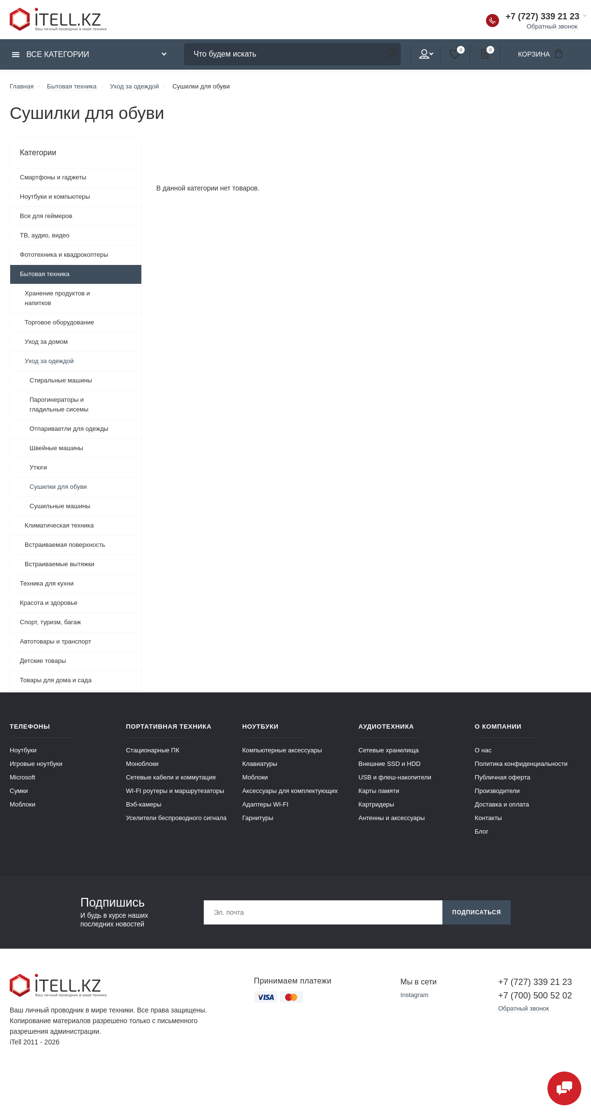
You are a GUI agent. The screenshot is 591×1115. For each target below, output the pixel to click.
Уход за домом (46, 341)
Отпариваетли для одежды (69, 428)
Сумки (19, 790)
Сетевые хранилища (389, 750)
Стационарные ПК (152, 750)
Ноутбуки (23, 750)
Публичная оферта (502, 777)
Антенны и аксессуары (392, 818)
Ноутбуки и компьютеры (55, 196)
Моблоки (22, 804)
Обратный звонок (552, 26)
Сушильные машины (60, 506)
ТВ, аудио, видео (45, 235)
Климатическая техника (59, 525)
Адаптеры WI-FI (265, 804)
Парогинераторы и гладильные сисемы (59, 404)
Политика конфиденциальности (521, 763)
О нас (483, 750)
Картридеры (376, 804)
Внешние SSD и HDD (390, 763)
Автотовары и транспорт (55, 641)
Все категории (50, 54)
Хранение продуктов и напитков (57, 298)
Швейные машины (56, 448)
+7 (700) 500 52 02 (535, 995)
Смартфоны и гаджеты (53, 177)
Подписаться (476, 912)
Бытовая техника (44, 274)
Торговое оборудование (59, 322)
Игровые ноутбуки (36, 763)
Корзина (543, 53)
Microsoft (22, 777)
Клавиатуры (259, 763)
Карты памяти (379, 790)
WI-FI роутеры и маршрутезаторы (175, 790)
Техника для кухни (47, 583)
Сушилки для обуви (58, 486)
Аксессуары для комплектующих (289, 790)
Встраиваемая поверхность (65, 544)
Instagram (414, 994)
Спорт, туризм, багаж (50, 622)
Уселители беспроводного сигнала (176, 818)
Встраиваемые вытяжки (59, 564)
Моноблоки (142, 763)
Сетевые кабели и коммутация (170, 777)
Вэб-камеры (143, 804)
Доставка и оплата (502, 804)
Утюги (38, 467)
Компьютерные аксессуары (282, 750)
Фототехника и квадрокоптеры (64, 254)
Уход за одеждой (49, 361)
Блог (481, 831)
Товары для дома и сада (55, 680)
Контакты (488, 818)
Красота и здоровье (48, 602)
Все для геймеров (46, 216)
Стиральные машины (61, 380)
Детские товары (43, 660)
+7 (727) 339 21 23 (542, 16)
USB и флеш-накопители (395, 777)
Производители (497, 790)
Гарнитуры (257, 818)
